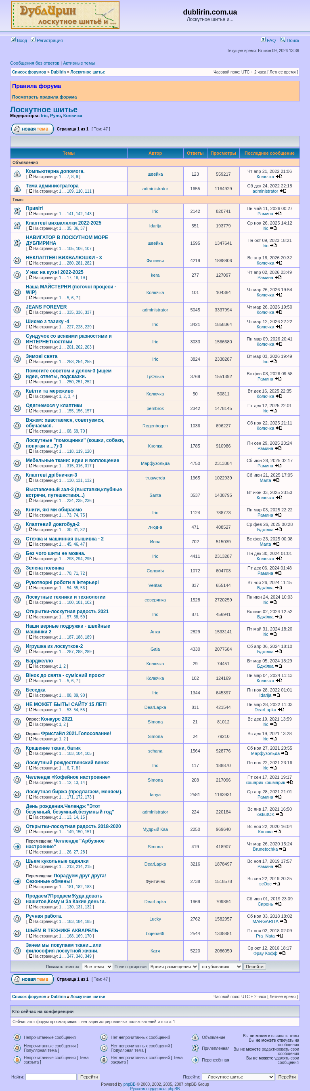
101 (79, 602)
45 (69, 544)
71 (75, 573)
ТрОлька (155, 376)
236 (88, 500)
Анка (155, 631)
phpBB (130, 1084)
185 (88, 921)
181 (70, 887)
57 (69, 617)
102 (88, 602)
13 (75, 782)
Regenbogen (155, 425)
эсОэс (265, 883)
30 (69, 530)
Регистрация (47, 40)
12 (69, 782)
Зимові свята (41, 356)
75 (82, 515)
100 (70, 602)
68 (69, 431)
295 (88, 559)
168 (70, 936)
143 (88, 214)
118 (70, 451)
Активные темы (79, 63)
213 (70, 866)
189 (88, 637)
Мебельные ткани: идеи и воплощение (72, 460)
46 (75, 544)
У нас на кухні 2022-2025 (55, 272)
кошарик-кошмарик (265, 782)
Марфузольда (155, 463)
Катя (155, 950)
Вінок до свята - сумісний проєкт (65, 675)
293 (70, 559)
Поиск (290, 40)
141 (70, 214)
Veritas (155, 585)
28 (82, 852)
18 (75, 277)
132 (88, 480)
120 (88, 451)
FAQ (268, 40)
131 (79, 480)
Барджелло (39, 661)
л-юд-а (155, 527)
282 (88, 263)
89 (75, 695)
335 (70, 312)
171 (70, 797)
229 (88, 327)
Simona (155, 721)
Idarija (155, 225)
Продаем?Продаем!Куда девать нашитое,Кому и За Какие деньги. (66, 898)
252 (88, 382)
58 (75, 617)
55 (75, 588)
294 (79, 559)
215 (88, 866)
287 (70, 652)
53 (69, 710)
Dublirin (58, 72)
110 (79, 191)
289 (88, 652)
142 (79, 214)
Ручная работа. (44, 916)
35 (69, 228)
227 (70, 327)
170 (88, 936)
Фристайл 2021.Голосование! (76, 733)
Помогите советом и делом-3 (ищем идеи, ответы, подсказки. (68, 373)
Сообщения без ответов (34, 63)
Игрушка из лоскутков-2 (54, 646)
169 (79, 936)
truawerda (155, 477)
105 (70, 248)
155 (70, 411)
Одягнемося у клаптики (54, 405)
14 (82, 782)
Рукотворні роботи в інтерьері (62, 582)
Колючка (72, 115)
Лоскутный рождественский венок (67, 762)
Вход (19, 40)
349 (88, 956)
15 (82, 817)
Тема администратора (52, 186)
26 (69, 852)
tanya (155, 794)
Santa (155, 495)
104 (79, 753)
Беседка (36, 690)
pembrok (155, 408)
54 (69, 588)
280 (70, 263)
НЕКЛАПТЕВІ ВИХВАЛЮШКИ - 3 (64, 258)
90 (82, 695)
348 (79, 956)
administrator (155, 188)
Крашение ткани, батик (53, 748)
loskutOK (265, 814)
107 (88, 248)
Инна (155, 541)
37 (82, 228)
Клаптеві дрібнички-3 (51, 475)
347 (70, 956)
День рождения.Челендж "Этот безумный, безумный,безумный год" (70, 809)
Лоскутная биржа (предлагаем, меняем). (74, 792)
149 (70, 832)
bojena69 (155, 933)
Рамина (265, 213)
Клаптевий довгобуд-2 (53, 524)
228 (79, 327)
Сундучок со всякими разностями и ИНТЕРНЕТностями (69, 339)
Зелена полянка (45, 568)
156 (79, 411)
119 (79, 451)
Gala (155, 649)
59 (82, 617)
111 (88, 191)
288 (79, 652)
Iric (44, 115)
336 (79, 312)
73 (69, 515)
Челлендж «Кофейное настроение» (68, 777)
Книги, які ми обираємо (54, 510)
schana (155, 750)
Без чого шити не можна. (55, 553)
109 (70, 191)
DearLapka (155, 707)
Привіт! (35, 208)
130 (70, 480)
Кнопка (155, 446)
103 (70, 753)
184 (79, 921)
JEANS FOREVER (46, 307)
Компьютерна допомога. (55, 171)
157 (88, 411)
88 (69, 695)
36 (75, 228)
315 (70, 466)
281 (79, 263)
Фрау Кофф (265, 953)
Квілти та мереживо (49, 391)
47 (82, 544)
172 (79, 797)
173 (88, 797)
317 (88, 466)
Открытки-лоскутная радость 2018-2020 (73, 826)
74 (75, 515)
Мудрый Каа (155, 829)
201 (70, 347)
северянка (155, 599)
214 (79, 866)
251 (79, 382)
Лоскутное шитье (88, 72)
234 (70, 500)
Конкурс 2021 (57, 719)
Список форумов (29, 72)
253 (70, 361)
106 (79, 248)
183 (88, 887)
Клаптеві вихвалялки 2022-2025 (63, 223)
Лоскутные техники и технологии (65, 597)
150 (79, 832)
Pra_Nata (265, 935)
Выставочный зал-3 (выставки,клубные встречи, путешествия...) (74, 492)
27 (75, 852)
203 (88, 347)
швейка (155, 174)
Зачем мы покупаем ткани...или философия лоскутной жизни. (64, 948)
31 (75, 530)
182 (79, 887)
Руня (55, 115)
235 (79, 500)
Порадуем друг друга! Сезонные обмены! (66, 878)
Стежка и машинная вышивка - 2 (65, 539)
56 (82, 588)
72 (82, 573)
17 (69, 277)
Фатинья (155, 260)
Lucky (155, 919)
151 (88, 832)
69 (75, 431)
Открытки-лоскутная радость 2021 (67, 611)
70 (82, 431)
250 (70, 382)
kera (155, 275)
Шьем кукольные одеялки (57, 861)
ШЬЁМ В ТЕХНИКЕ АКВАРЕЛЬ (62, 930)
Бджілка (265, 529)
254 (79, 361)
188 (79, 637)
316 (79, 466)
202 (79, 347)
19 (82, 277)
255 (88, 361)
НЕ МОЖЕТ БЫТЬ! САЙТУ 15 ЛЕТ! (66, 704)
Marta (265, 480)
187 (70, 637)
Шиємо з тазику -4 (47, 321)
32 (82, 530)
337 (88, 312)
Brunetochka (265, 849)
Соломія (155, 570)
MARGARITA (265, 921)
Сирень (265, 904)
